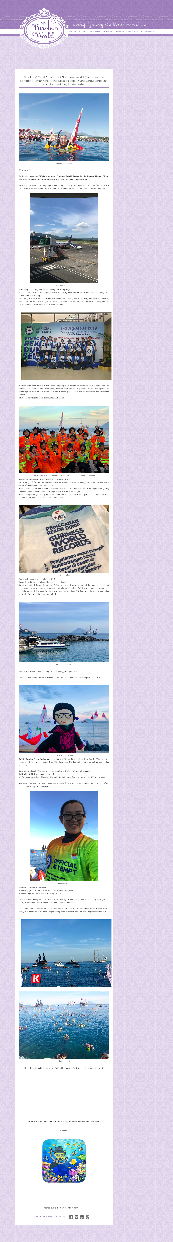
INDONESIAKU (108, 31)
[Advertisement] (66, 58)
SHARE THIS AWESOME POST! (49, 1216)
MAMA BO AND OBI (81, 31)
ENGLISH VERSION (147, 31)
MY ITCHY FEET (95, 31)
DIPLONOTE (119, 31)
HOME (69, 31)
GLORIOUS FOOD (132, 31)
